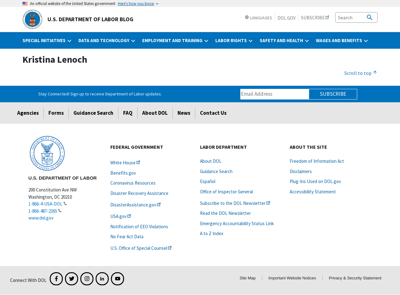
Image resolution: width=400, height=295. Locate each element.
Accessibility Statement (313, 192)
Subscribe (333, 93)
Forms (56, 112)
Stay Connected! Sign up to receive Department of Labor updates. (100, 94)
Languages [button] (258, 18)
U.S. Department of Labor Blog (77, 19)
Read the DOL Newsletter (225, 213)
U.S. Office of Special (141, 248)
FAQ (127, 112)
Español (207, 181)
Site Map (248, 278)
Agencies (28, 112)
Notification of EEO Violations (139, 227)
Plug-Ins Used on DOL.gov (315, 181)
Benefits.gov (123, 173)
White (125, 163)
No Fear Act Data (126, 236)
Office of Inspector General (226, 192)
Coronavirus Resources (133, 183)
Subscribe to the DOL (235, 203)
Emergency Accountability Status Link (237, 223)
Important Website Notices (292, 278)
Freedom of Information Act (317, 161)
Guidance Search (93, 112)
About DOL (155, 112)
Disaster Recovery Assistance (139, 193)
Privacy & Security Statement (355, 278)
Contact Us (213, 112)
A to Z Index (211, 233)
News (184, 112)
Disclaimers (301, 171)
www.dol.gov (40, 218)
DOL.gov (287, 18)
